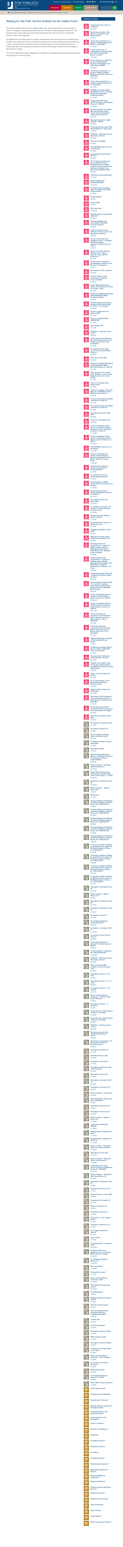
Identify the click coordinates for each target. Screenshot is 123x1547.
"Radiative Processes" (97, 1493)
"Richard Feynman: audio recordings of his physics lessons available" (98, 278)
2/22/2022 (93, 346)
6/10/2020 (93, 151)
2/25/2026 (93, 138)
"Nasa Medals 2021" (97, 326)
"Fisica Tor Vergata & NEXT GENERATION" (99, 319)
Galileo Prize (13, 39)
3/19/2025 (93, 1359)
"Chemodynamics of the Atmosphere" (98, 1418)
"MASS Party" (94, 795)
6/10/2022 (93, 751)
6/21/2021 (93, 193)
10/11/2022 (93, 46)
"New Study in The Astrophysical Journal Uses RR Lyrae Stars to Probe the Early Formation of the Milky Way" (101, 699)
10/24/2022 (93, 78)
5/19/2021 (93, 1001)
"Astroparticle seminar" (98, 1272)
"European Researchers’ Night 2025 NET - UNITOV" (100, 121)
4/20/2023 (93, 841)
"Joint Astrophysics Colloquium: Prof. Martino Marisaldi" (101, 952)
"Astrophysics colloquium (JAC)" (101, 723)
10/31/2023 (93, 600)
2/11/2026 (93, 704)
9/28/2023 (93, 579)
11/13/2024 (93, 97)
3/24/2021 (93, 218)
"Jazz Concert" (95, 1238)
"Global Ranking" (95, 197)
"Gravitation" (94, 1452)
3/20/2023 (93, 862)
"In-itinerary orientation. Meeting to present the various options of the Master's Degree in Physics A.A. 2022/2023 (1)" (101, 847)
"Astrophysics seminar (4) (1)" (100, 1106)
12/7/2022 (93, 472)
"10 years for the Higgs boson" (100, 420)
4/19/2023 (93, 905)
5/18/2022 (93, 1046)
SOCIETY (78, 8)
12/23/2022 (93, 503)
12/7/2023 (93, 1274)
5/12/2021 (93, 992)
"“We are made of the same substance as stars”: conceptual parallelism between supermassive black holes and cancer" (101, 242)
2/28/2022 (93, 1022)
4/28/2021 (93, 985)
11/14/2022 (93, 433)
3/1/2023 (93, 1191)
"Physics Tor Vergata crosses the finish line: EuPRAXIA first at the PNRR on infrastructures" (101, 391)
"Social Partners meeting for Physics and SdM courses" (99, 735)
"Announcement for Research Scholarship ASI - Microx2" (100, 657)
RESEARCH (55, 8)
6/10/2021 (93, 272)
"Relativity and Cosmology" (99, 1499)
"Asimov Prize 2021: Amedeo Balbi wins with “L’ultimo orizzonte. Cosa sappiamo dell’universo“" (100, 253)
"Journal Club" (95, 1319)
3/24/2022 (93, 360)
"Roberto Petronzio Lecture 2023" (101, 1194)
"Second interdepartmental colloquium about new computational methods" (99, 1312)
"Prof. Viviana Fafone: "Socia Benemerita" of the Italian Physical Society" (99, 682)
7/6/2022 (93, 1102)
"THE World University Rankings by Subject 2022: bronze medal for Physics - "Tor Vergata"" (100, 304)
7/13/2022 (93, 1114)
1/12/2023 (93, 519)
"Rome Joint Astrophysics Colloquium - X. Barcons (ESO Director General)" (100, 997)
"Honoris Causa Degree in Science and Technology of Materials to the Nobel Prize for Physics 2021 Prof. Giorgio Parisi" (100, 457)
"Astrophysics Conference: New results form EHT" (100, 1068)
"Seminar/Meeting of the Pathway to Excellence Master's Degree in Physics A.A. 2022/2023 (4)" (101, 829)
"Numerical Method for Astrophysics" (98, 1476)
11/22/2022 (93, 1155)
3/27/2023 (93, 873)
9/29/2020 (93, 172)
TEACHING (67, 8)
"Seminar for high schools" (99, 1305)
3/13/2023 (93, 852)
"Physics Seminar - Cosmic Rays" (101, 1093)
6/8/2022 (93, 1089)
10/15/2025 (93, 693)
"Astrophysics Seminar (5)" (99, 1061)
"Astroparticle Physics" (97, 1446)
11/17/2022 (93, 1142)
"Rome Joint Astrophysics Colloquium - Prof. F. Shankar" (100, 1356)
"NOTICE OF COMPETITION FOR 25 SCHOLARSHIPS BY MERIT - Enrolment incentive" (101, 295)
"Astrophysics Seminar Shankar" (101, 1343)
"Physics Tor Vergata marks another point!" (99, 383)
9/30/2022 (93, 417)
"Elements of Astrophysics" (99, 1429)
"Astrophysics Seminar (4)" (99, 729)
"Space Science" (95, 1510)
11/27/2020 (93, 185)
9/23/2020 (93, 158)
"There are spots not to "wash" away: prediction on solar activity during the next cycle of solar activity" (101, 375)
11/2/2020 (93, 177)
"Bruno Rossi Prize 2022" (98, 358)
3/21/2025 (93, 677)
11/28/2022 (93, 1162)
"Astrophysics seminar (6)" (99, 1074)
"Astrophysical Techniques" (99, 1400)
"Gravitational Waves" (97, 1458)
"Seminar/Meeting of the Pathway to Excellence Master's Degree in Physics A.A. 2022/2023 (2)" (101, 811)
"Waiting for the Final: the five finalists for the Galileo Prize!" (100, 537)
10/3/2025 (93, 686)
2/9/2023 (93, 533)
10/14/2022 (93, 67)
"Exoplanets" (94, 1435)
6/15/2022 (93, 1095)
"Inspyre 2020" (95, 203)
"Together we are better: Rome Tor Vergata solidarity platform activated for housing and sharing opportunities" (101, 665)
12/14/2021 (93, 315)
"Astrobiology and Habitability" (100, 1394)
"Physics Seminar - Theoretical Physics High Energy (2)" (100, 1159)
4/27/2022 (93, 369)
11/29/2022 (93, 463)
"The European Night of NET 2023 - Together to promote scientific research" (101, 575)
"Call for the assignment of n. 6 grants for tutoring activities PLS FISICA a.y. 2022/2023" (101, 42)
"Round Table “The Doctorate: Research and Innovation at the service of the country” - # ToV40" (101, 774)
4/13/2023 (93, 833)
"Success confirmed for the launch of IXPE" (99, 312)
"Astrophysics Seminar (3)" (99, 1050)
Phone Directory (66, 2)
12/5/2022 (93, 1178)
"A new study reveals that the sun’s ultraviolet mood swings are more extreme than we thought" (101, 708)
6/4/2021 (93, 267)
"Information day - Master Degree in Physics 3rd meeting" (101, 1019)
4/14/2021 (93, 978)
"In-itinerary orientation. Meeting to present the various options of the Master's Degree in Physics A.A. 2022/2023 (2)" (101, 858)
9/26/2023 (93, 554)
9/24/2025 (93, 1366)
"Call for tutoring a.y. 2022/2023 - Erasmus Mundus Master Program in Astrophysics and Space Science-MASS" (101, 62)
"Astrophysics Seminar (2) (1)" (100, 1225)
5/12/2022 (93, 1071)
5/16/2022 (93, 1058)
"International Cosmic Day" (99, 1153)
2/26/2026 (93, 712)
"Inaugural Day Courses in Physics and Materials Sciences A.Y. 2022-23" (101, 492)
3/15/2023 (93, 891)
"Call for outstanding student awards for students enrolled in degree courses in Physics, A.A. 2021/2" (101, 438)
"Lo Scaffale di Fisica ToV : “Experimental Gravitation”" (99, 476)
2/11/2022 (93, 322)
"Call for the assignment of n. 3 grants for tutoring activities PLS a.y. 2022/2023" (101, 83)
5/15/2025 (93, 117)
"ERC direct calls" (96, 208)
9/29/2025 (93, 1379)
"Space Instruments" (97, 1505)
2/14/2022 (93, 1015)
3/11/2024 (93, 1302)
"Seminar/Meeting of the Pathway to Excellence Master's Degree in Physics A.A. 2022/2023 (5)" (101, 837)
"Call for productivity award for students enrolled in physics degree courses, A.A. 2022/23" (100, 596)
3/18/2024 (93, 1294)
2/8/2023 (93, 1185)
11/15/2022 (93, 1135)
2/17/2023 (93, 797)
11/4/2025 (93, 131)
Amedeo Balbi (38, 28)
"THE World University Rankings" (101, 175)
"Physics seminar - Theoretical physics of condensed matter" (100, 1146)
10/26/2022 (93, 778)
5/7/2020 (93, 143)
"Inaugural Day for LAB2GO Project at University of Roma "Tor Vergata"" (101, 483)
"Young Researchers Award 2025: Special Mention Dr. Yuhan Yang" (101, 128)
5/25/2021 (93, 248)
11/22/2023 (93, 1263)
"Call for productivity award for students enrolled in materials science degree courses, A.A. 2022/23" (100, 606)
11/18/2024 (93, 932)
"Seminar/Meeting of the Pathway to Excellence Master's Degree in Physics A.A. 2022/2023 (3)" (101, 820)
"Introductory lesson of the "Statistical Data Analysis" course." (99, 1034)
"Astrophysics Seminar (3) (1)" (100, 1189)
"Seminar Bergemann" (97, 1325)
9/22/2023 (93, 1234)
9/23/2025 (93, 1372)
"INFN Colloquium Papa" (98, 1337)
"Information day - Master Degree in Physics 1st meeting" (101, 1012)
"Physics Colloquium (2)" (98, 1206)
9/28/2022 (93, 762)
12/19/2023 (93, 1289)
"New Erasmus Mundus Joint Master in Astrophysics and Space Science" (100, 34)
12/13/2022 (93, 1171)
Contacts (56, 2)
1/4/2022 (93, 38)
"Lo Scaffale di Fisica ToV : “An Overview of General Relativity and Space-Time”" (100, 508)
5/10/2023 (93, 1214)
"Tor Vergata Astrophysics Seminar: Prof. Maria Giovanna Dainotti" (100, 944)
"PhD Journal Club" (96, 1266)
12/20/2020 (93, 210)
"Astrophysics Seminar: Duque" (100, 1331)
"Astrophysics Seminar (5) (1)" (100, 1112)
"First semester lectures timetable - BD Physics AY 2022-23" (101, 399)
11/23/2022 (93, 451)
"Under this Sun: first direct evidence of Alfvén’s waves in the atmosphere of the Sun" (101, 231)
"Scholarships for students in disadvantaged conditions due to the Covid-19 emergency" (101, 263)
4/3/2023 (93, 883)
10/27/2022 (93, 769)
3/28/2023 (93, 540)
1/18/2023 (93, 526)
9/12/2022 (93, 402)
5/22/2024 (93, 925)
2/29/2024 (93, 653)
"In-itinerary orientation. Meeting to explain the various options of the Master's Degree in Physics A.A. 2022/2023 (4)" (101, 879)
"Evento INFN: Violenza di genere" (101, 1383)
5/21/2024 (93, 1327)
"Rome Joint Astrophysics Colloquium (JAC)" (99, 1279)
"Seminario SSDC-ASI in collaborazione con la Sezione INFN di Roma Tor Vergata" (100, 1252)
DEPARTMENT (91, 8)
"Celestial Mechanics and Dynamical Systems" (98, 1412)
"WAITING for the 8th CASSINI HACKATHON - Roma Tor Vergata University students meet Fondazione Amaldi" (101, 92)
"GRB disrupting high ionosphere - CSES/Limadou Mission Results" (101, 640)
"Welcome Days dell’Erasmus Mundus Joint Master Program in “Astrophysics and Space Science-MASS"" (101, 757)
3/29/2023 (93, 1202)
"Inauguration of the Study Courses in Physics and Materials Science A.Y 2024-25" (101, 102)
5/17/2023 (93, 912)
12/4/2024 (93, 670)
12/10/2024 (93, 106)
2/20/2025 (93, 939)
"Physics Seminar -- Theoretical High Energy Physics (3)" (100, 1175)
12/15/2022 (93, 487)
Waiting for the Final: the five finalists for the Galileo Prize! (42, 21)
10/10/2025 (93, 955)
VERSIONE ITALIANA (105, 2)
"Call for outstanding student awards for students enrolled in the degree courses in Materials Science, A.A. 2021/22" (101, 428)
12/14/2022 (93, 785)
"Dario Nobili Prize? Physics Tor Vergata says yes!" (101, 523)
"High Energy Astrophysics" (99, 1464)
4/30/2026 (93, 971)
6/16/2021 (93, 282)
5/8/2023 (93, 1208)
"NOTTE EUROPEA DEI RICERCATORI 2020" (97, 181)
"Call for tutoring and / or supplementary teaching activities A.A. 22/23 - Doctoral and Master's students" (101, 52)
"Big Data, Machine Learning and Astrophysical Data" (101, 1406)
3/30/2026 (93, 720)
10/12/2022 (93, 57)
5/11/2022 (93, 379)
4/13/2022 (93, 1052)
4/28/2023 (93, 1196)
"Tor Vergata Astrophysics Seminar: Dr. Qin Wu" (99, 1376)
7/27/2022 (93, 387)
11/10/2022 (93, 1121)
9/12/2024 (93, 1333)
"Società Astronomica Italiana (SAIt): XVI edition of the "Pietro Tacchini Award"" (100, 189)
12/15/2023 (93, 1282)
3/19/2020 (93, 29)
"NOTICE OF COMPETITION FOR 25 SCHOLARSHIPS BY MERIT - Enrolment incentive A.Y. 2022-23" (101, 365)
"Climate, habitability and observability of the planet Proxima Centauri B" (98, 223)
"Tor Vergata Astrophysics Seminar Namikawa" (99, 922)
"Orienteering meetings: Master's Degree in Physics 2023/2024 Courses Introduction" (101, 649)
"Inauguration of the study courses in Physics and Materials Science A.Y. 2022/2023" (101, 1167)
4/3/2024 (93, 1322)
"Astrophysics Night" (97, 749)
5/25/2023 (93, 917)
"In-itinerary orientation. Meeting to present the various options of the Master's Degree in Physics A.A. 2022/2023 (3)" (101, 868)
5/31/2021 (93, 258)
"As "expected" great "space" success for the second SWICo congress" (100, 350)
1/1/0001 (93, 644)
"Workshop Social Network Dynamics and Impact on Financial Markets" (99, 468)
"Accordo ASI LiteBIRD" (98, 141)
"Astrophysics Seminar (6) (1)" (100, 1087)
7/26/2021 (93, 290)
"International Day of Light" (99, 1056)
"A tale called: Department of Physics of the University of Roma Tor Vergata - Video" (101, 286)
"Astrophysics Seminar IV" (99, 1212)
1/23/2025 (93, 1345)
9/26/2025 (93, 124)
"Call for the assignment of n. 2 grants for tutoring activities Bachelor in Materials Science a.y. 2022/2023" (101, 73)
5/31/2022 (93, 738)
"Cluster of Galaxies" (97, 1423)
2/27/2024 (93, 660)
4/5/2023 (93, 898)
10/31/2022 (93, 422)
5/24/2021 (93, 235)
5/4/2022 (93, 731)
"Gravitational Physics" (97, 1441)
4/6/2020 (93, 205)
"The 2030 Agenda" (96, 1292)
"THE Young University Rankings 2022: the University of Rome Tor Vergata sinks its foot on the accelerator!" (101, 341)
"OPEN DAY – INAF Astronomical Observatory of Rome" (101, 135)
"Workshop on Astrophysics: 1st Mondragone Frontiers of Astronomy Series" (101, 1042)
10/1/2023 (93, 1240)
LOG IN (114, 2)
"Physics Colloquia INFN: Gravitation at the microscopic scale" (100, 967)
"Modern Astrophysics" (98, 1481)
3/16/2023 (93, 806)
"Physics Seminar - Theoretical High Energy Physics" (100, 766)
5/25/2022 (93, 1084)
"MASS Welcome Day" (97, 1370)
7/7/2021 (93, 1008)
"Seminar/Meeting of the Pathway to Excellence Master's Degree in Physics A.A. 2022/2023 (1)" (101, 802)
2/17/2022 (93, 328)
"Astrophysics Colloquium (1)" (100, 1200)
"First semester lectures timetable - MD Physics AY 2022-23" (101, 406)
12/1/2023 (93, 623)
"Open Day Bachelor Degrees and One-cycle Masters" (101, 1099)
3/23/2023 (93, 815)
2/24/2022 (93, 335)
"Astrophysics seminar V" (98, 915)
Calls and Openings (78, 2)
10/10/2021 (93, 308)
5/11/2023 (93, 1221)
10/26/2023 (93, 1256)
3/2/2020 (93, 199)
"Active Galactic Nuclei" (98, 1388)
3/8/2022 (93, 1038)
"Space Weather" (95, 1516)
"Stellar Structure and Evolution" (100, 1522)
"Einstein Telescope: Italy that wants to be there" (99, 516)
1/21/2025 (93, 1339)
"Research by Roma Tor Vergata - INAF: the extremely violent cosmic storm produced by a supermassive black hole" (101, 112)
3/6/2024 (93, 1307)
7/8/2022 (93, 1108)
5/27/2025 (93, 948)
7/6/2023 (93, 1227)
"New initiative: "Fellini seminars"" (101, 270)
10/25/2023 (93, 1247)
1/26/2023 (93, 792)
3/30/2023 (93, 824)
